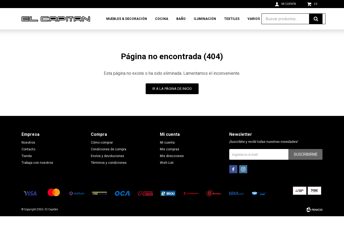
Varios (254, 19)
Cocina (161, 19)
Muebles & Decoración (126, 19)
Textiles (231, 19)
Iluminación (205, 19)
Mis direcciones (172, 167)
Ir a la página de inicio (172, 99)
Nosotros (28, 153)
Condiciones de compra (108, 160)
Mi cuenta (167, 153)
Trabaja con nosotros (37, 173)
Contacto (28, 160)
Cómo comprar (102, 153)
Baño (181, 19)
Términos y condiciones (109, 173)
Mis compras (169, 160)
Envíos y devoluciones (107, 167)
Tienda (27, 167)
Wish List (167, 173)
